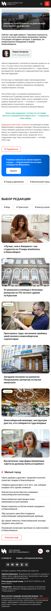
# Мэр (7, 207)
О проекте (6, 558)
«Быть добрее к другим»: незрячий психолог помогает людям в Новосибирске (23, 478)
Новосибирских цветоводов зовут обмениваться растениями (18, 500)
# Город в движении (14, 182)
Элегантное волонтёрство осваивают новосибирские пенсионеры (19, 493)
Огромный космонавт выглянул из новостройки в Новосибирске (25, 529)
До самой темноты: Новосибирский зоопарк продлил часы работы (23, 521)
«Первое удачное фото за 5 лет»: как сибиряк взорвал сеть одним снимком (23, 486)
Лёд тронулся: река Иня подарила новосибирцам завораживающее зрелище (22, 514)
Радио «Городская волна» (29, 558)
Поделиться (11, 149)
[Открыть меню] (47, 3)
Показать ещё (11, 537)
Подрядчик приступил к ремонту (15, 124)
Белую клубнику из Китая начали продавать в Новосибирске (23, 507)
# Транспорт (22, 207)
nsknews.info (43, 598)
